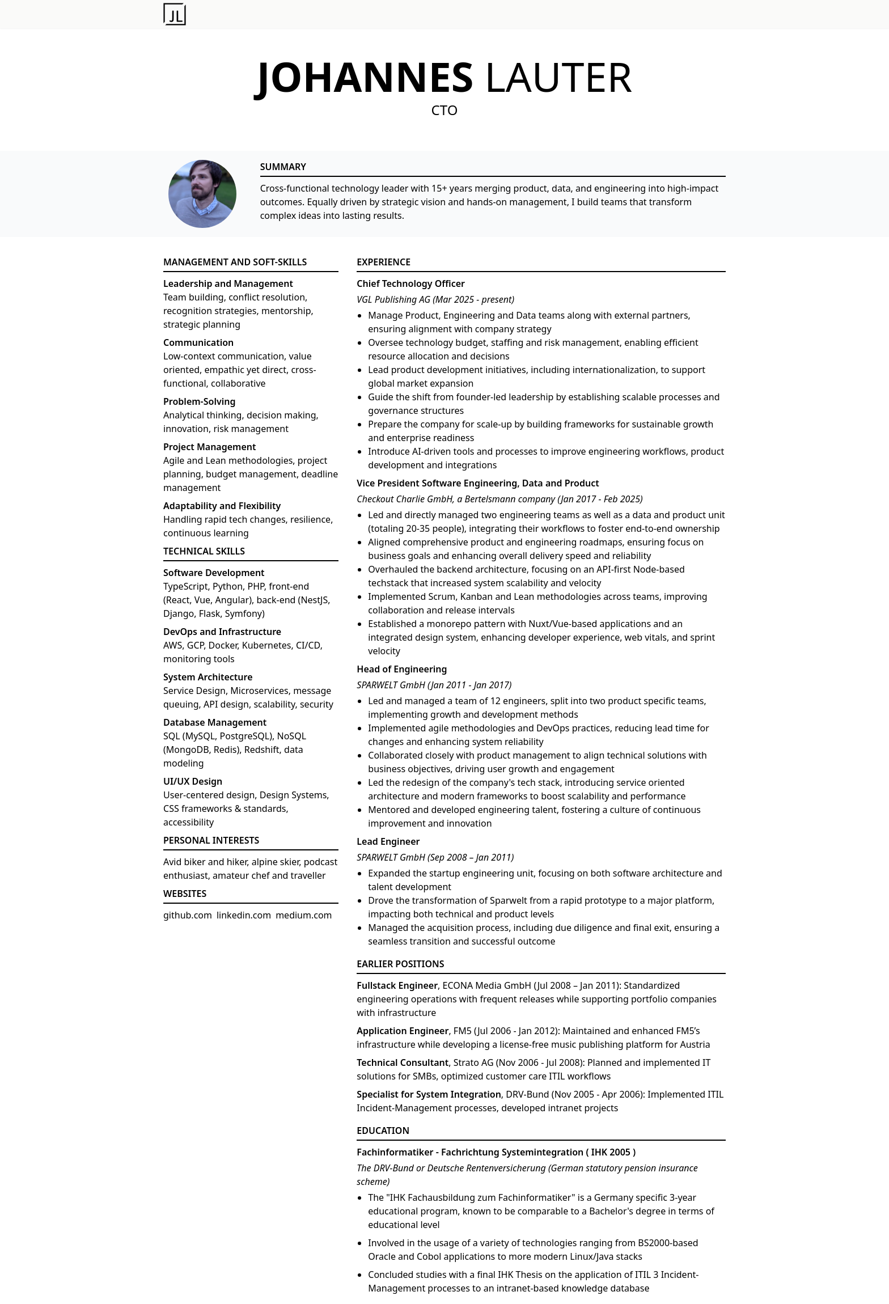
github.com (187, 915)
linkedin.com (244, 915)
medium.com (304, 915)
